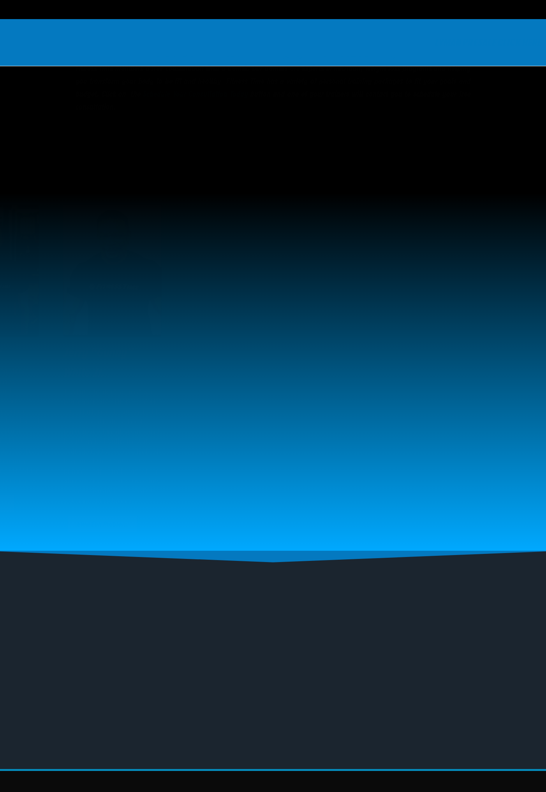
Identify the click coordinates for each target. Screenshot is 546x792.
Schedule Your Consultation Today (195, 151)
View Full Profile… (65, 503)
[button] (273, 691)
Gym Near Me (122, 691)
